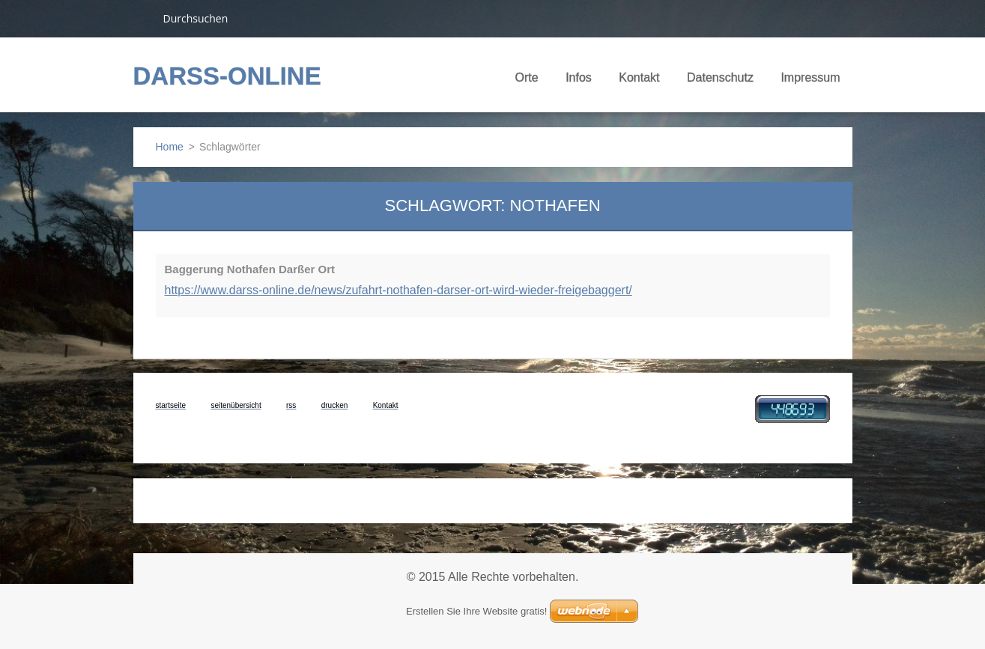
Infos (579, 82)
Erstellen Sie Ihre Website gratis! (476, 611)
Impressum (810, 77)
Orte (527, 82)
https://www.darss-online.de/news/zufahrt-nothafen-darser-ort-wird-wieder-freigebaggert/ (398, 290)
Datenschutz (720, 77)
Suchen (142, 17)
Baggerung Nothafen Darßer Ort (250, 269)
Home (170, 147)
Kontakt (639, 82)
